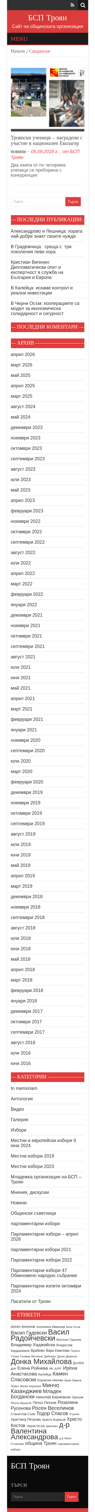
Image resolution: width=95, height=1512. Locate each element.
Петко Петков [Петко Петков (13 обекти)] (44, 1402)
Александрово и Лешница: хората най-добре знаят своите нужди (47, 234)
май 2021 (20, 688)
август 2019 (23, 834)
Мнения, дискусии (30, 1192)
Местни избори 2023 (32, 1166)
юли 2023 (21, 479)
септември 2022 (28, 542)
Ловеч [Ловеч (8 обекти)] (15, 1386)
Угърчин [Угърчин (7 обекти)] (74, 1414)
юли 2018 (21, 938)
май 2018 (20, 959)
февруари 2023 (27, 510)
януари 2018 (24, 1000)
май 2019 (20, 865)
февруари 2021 (27, 719)
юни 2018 (21, 948)
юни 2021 (21, 677)
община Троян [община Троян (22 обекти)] (40, 1443)
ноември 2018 (26, 907)
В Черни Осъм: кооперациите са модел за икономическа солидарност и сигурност (45, 308)
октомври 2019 (26, 813)
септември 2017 (28, 1032)
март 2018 (21, 980)
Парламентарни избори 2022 (41, 1260)
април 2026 (23, 354)
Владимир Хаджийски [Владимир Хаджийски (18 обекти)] (33, 1344)
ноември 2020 (26, 740)
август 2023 (23, 469)
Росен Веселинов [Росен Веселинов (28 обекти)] (53, 1408)
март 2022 (21, 583)
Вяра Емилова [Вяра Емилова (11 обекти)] (57, 1351)
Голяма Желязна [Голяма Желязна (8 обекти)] (31, 1356)
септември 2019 (28, 823)
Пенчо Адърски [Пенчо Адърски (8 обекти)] (21, 1402)
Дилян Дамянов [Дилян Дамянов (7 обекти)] (67, 1356)
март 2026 (21, 364)
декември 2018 (27, 896)
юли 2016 (21, 1053)
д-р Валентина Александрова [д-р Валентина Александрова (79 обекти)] (40, 1431)
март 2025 (21, 396)
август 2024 (23, 406)
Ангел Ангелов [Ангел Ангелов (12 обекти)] (23, 1327)
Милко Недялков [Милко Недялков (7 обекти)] (30, 1386)
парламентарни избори (35, 1223)
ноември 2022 (26, 521)
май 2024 (20, 417)
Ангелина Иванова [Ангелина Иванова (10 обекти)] (50, 1327)
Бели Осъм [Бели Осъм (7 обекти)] (73, 1326)
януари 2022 (24, 604)
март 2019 (21, 886)
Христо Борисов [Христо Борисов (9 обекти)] (54, 1419)
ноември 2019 (26, 802)
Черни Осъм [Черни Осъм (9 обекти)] (36, 1426)
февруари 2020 (27, 781)
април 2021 (23, 698)
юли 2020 (21, 761)
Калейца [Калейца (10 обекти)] (44, 1374)
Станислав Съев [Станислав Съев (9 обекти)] (23, 1414)
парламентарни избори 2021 (41, 1249)
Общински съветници (33, 1213)
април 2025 (23, 385)
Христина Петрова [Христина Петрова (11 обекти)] (26, 1419)
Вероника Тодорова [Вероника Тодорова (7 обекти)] (68, 1339)
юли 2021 (21, 667)
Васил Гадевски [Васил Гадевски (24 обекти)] (29, 1333)
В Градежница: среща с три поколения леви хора (41, 249)
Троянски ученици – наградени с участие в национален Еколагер (47, 140)
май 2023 (20, 490)
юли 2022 (21, 563)
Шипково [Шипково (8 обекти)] (52, 1426)
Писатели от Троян (31, 1301)
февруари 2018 (27, 990)
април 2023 (23, 500)
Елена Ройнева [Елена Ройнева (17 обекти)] (32, 1368)
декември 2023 (27, 427)
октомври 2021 (26, 636)
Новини (18, 152)
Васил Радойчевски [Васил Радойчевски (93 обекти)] (40, 1335)
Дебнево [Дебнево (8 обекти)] (50, 1356)
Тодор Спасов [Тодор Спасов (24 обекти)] (52, 1413)
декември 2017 (27, 1011)
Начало (18, 51)
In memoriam (24, 1088)
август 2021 (23, 656)
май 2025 (20, 375)
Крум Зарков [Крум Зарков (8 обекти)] (72, 1380)
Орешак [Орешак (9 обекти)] (78, 1397)
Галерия (19, 1119)
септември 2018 (28, 917)
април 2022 (23, 573)
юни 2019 (21, 854)
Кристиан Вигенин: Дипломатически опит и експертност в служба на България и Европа (37, 270)
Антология (22, 1098)
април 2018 (23, 969)
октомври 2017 (26, 1021)
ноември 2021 (26, 625)
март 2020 (21, 771)
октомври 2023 (26, 448)
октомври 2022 (26, 531)
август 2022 (23, 552)
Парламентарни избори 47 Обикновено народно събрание (44, 1273)
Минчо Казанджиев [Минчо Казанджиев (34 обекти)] (35, 1388)
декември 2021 (27, 615)
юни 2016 (21, 1063)
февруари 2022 (27, 594)
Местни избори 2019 (32, 1156)
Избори (18, 1130)
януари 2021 (24, 729)
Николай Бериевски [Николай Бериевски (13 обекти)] (53, 1397)
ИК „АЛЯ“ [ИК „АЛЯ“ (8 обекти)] (55, 1368)
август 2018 (23, 927)
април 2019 (23, 875)
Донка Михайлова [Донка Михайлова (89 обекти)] (41, 1361)
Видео (17, 1109)
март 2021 (21, 708)
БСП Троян (47, 18)
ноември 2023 (26, 437)
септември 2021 (28, 646)
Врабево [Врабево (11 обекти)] (38, 1351)
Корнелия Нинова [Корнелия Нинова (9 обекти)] (50, 1380)
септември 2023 (28, 458)
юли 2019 (21, 844)
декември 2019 (27, 792)
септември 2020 (28, 750)
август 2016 (23, 1042)
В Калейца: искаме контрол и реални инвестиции (42, 290)
